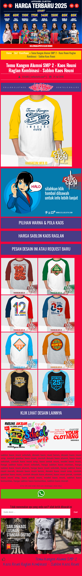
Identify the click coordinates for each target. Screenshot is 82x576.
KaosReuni (24, 53)
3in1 (16, 53)
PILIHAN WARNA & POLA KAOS (41, 222)
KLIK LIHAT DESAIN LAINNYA (41, 413)
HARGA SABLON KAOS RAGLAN (41, 236)
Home (9, 53)
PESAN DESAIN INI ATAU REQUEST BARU (41, 249)
